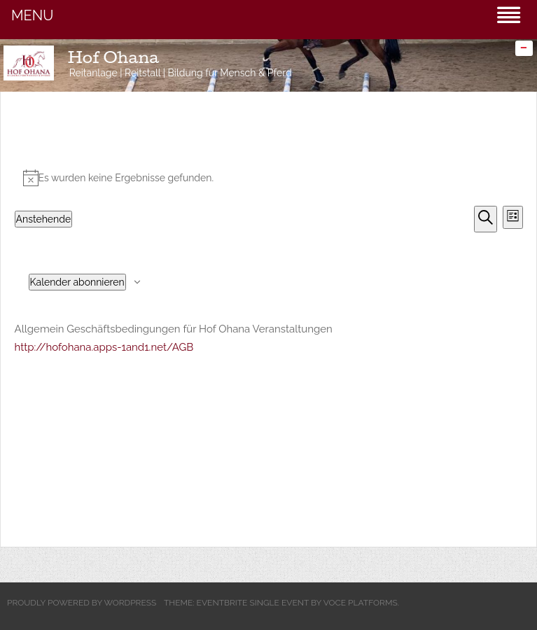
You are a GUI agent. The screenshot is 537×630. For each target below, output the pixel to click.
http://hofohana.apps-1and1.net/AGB (104, 347)
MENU (32, 15)
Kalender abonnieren (77, 282)
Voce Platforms (360, 603)
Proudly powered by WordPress (81, 603)
